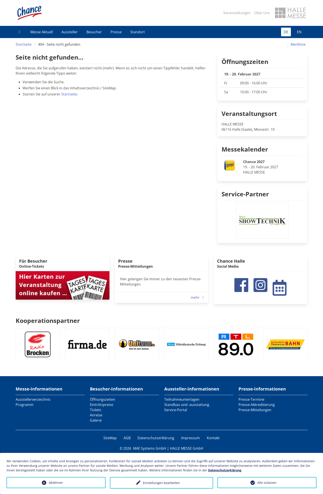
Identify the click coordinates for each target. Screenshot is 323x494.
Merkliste (295, 44)
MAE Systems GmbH (149, 448)
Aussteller (69, 32)
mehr (198, 297)
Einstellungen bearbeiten (161, 483)
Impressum (190, 438)
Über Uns (262, 12)
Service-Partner (245, 194)
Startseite (23, 44)
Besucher (94, 32)
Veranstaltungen (237, 12)
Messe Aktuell (41, 32)
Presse (116, 32)
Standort (137, 32)
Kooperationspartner (48, 320)
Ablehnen (56, 483)
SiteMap (110, 438)
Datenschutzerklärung (155, 438)
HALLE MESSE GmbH (186, 448)
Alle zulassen (267, 483)
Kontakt (213, 438)
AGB (127, 438)
